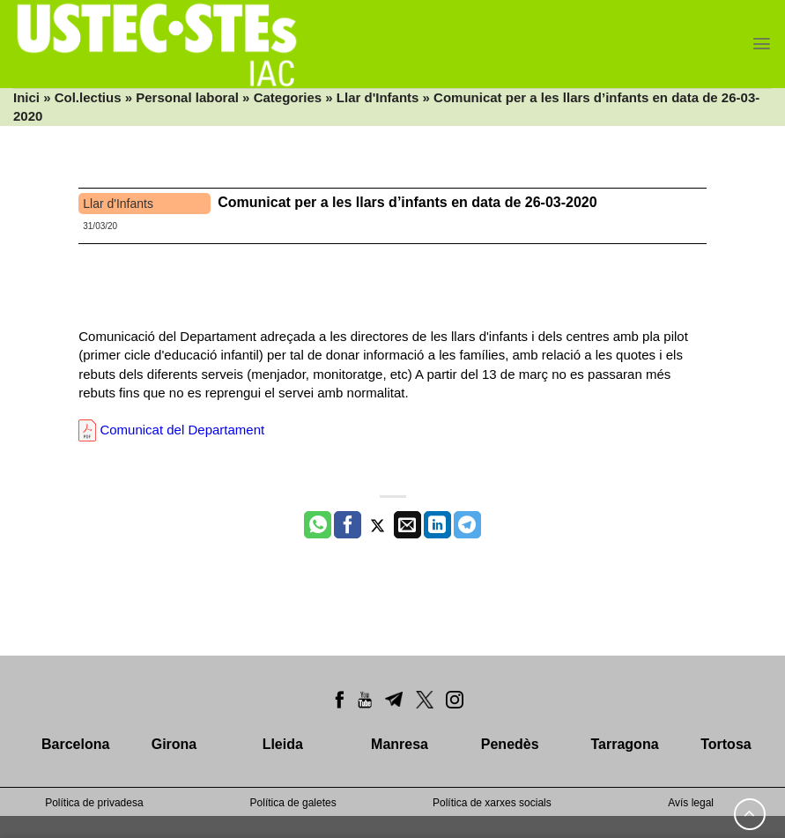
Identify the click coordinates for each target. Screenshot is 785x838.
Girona (174, 744)
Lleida (283, 744)
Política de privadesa (94, 803)
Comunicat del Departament (171, 429)
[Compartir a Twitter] (377, 525)
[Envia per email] (407, 525)
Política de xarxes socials (492, 803)
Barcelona (75, 744)
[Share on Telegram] (467, 525)
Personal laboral (187, 97)
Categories (288, 97)
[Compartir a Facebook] (347, 525)
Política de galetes (293, 803)
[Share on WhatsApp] (317, 525)
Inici (26, 97)
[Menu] (762, 43)
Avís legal (691, 803)
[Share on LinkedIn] (437, 525)
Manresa (399, 744)
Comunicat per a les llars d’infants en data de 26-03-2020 (407, 202)
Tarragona (625, 744)
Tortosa (725, 744)
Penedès (510, 744)
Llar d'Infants (378, 97)
